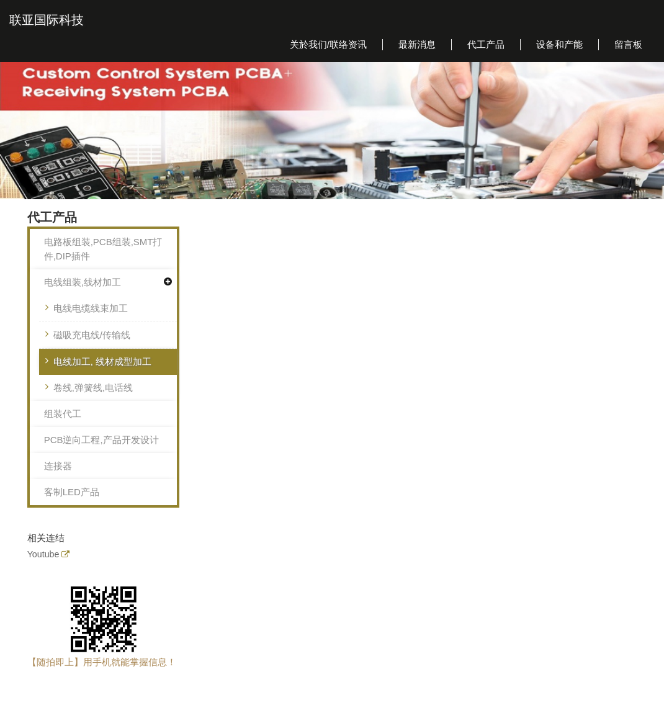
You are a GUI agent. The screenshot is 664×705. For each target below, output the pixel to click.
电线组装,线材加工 (82, 282)
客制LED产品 (71, 492)
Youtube (43, 554)
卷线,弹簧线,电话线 (93, 387)
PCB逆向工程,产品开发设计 (101, 439)
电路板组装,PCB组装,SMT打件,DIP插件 (103, 248)
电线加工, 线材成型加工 (102, 361)
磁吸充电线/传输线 (91, 335)
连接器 (58, 465)
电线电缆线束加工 (90, 308)
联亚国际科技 (46, 20)
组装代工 (62, 413)
